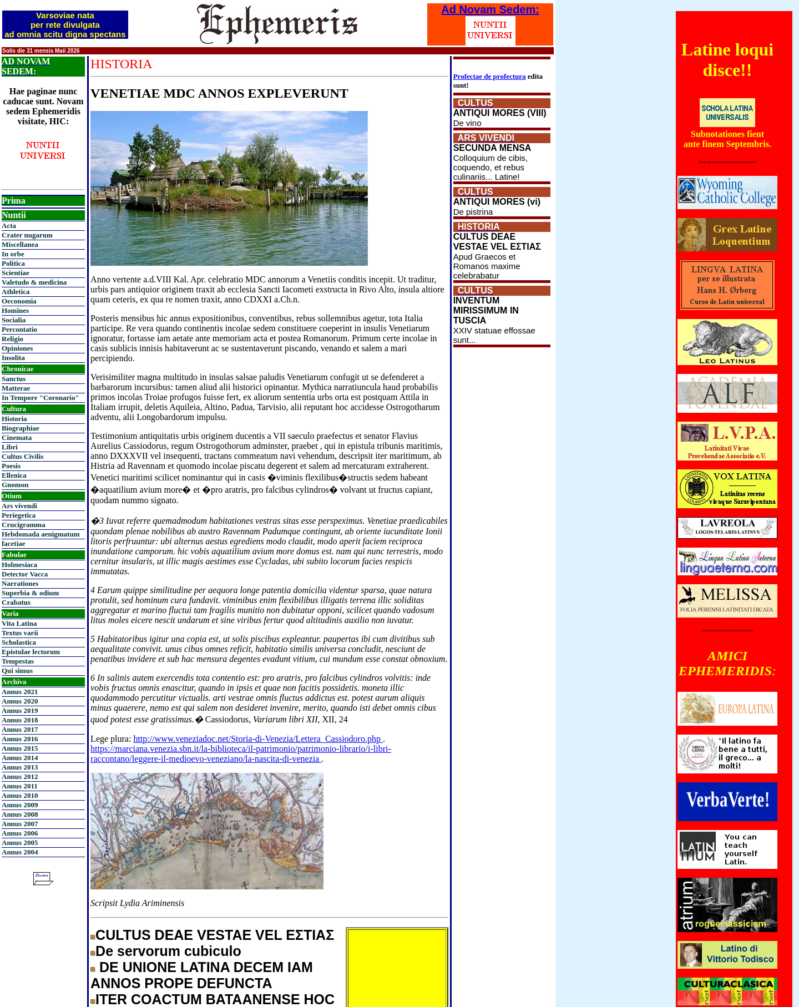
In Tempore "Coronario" (40, 397)
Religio (12, 339)
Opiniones (17, 348)
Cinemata (17, 437)
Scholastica (19, 642)
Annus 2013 (20, 767)
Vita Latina (19, 623)
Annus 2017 (20, 729)
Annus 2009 (20, 805)
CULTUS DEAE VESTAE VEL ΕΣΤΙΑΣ (214, 935)
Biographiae (20, 428)
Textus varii (20, 633)
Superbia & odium (30, 593)
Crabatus (16, 602)
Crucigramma (23, 524)
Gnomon (15, 484)
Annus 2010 (20, 795)
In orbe (13, 254)
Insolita (13, 357)
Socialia (14, 320)
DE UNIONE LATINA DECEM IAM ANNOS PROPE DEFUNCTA (201, 975)
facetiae (14, 543)
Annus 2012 (20, 776)
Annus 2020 (20, 701)
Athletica (16, 291)
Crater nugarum (27, 235)
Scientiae (15, 273)
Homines (15, 310)
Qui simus (17, 670)
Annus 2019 (20, 710)
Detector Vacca (25, 574)
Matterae (16, 388)
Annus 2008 (20, 814)
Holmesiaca (19, 564)
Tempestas (18, 661)
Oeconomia (19, 301)
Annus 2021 (20, 691)
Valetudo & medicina (34, 282)
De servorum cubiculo (168, 951)
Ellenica (14, 475)
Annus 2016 (20, 739)
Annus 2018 (20, 720)
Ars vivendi (19, 506)
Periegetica (19, 515)
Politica (13, 263)
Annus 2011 (20, 786)
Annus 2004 (20, 852)
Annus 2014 (20, 757)
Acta (9, 225)
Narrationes (20, 583)
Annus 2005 (20, 842)
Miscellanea (20, 244)
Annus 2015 (20, 748)
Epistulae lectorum (31, 651)
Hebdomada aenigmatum (40, 534)
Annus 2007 (20, 823)
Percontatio (19, 329)
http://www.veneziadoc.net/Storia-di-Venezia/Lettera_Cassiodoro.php (258, 738)
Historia (14, 418)
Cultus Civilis (23, 456)
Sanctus (14, 379)
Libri (10, 447)
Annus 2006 (20, 833)
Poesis (11, 466)
